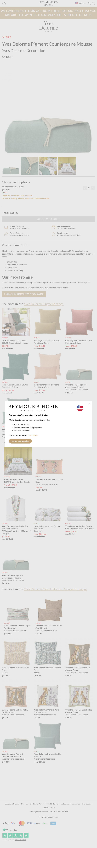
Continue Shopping (20, 441)
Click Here (32, 435)
